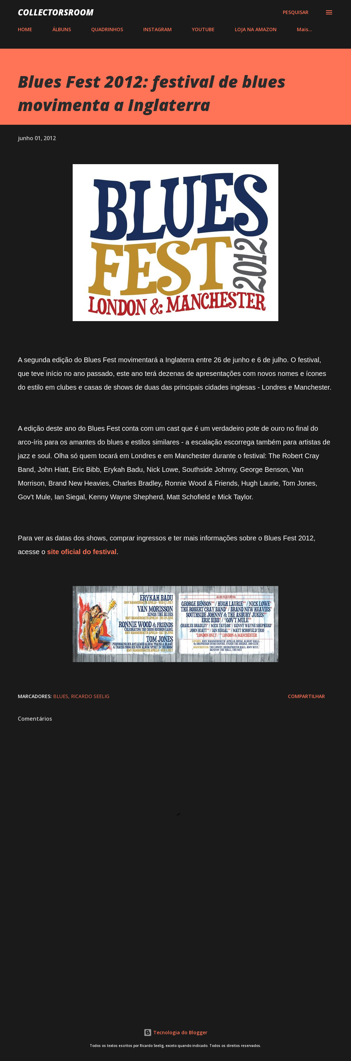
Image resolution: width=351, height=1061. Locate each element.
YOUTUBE (203, 29)
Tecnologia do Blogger (175, 1032)
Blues (60, 696)
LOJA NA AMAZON (256, 29)
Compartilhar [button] (306, 696)
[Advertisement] (175, 951)
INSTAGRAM (157, 29)
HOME (25, 29)
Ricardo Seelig (90, 696)
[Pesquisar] (295, 12)
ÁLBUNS (61, 29)
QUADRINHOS (107, 29)
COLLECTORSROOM (56, 12)
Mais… (304, 29)
